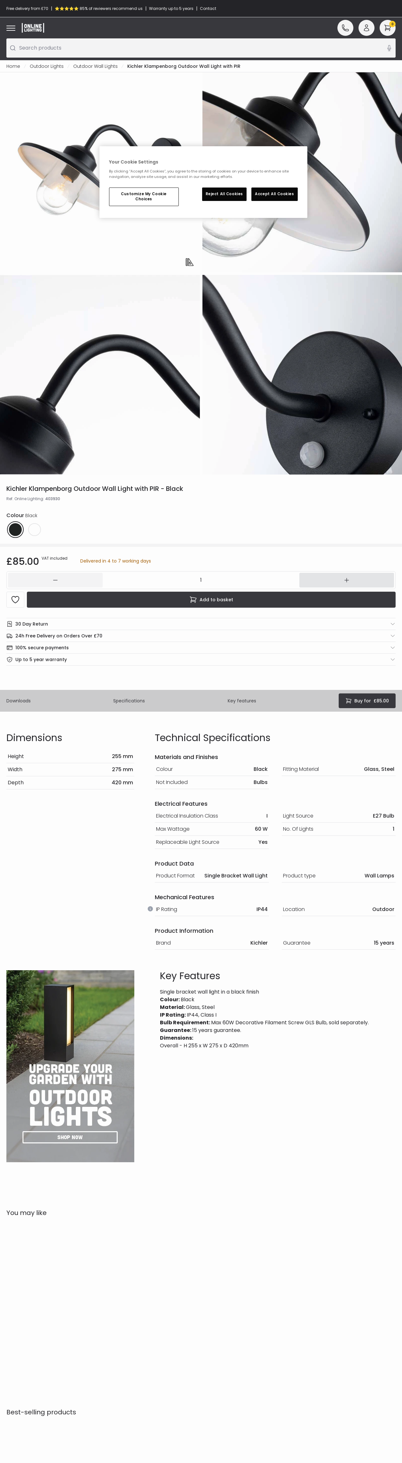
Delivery (15, 1329)
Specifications (129, 701)
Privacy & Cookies (125, 1329)
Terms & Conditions (128, 1320)
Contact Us (19, 1320)
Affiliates (215, 1329)
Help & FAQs (19, 1311)
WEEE (12, 1347)
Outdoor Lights (47, 66)
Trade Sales (118, 1338)
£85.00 (367, 701)
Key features (242, 701)
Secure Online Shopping (132, 1311)
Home (13, 66)
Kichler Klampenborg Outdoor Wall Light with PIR (183, 66)
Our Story (215, 1311)
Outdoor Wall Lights (95, 66)
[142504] (201, 580)
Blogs (211, 1320)
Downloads (18, 701)
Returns (14, 1338)
